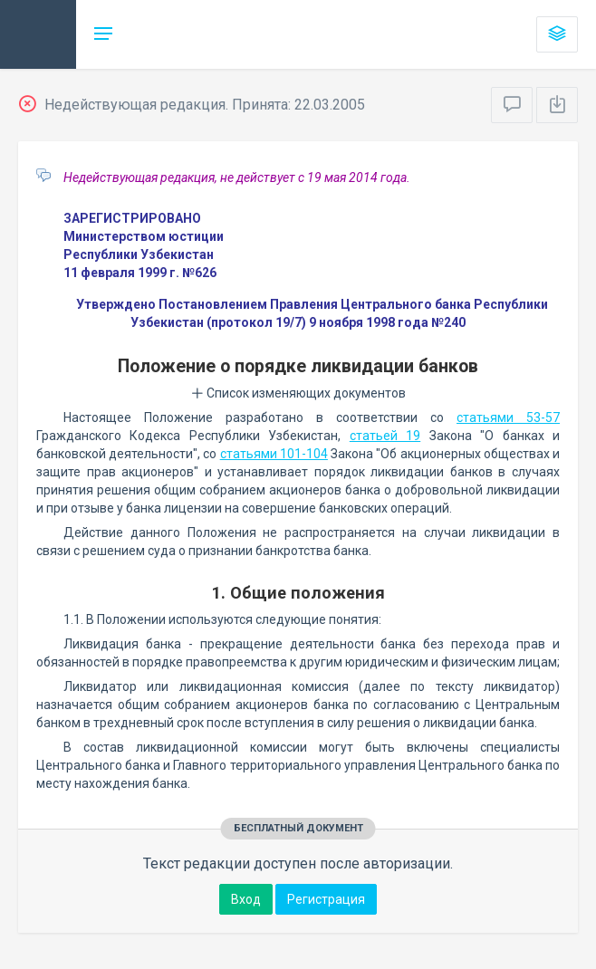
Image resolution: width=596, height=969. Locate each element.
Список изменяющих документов (298, 393)
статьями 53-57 (508, 417)
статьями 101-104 (274, 453)
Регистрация (326, 899)
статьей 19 (385, 435)
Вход (246, 899)
